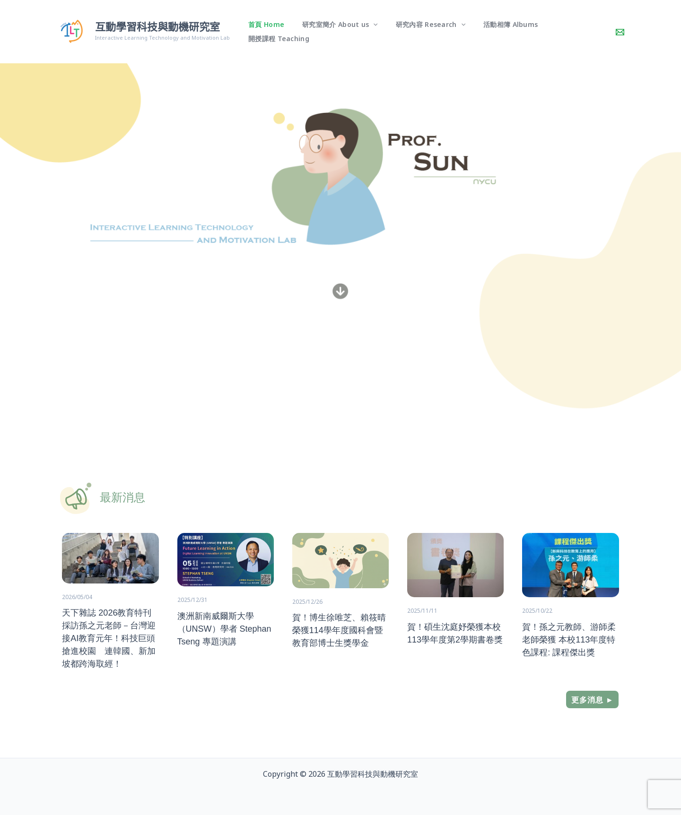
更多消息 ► (592, 700)
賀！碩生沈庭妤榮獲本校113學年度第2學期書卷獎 (455, 633)
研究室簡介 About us (337, 32)
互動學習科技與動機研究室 (157, 27)
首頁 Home (268, 31)
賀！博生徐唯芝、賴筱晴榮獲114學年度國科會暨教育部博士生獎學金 (339, 630)
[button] (370, 32)
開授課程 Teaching (569, 31)
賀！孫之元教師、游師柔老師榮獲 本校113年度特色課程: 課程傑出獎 (569, 639)
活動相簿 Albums (498, 31)
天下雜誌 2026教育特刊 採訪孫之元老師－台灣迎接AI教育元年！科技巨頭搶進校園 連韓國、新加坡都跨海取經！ (109, 638)
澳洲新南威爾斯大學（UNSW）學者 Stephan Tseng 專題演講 (224, 628)
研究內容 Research (422, 32)
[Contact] (620, 32)
